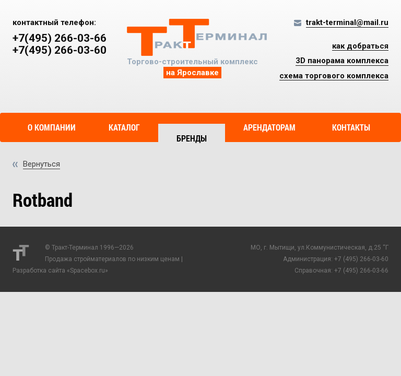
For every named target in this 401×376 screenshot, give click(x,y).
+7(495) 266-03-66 (60, 38)
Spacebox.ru (87, 270)
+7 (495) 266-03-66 (361, 270)
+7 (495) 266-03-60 (361, 259)
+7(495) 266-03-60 (60, 50)
